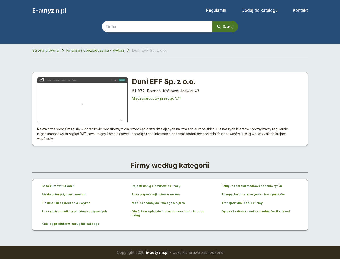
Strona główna (45, 50)
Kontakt (300, 10)
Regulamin (216, 10)
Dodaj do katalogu (259, 10)
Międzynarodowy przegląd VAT (157, 98)
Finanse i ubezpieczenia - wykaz (95, 50)
